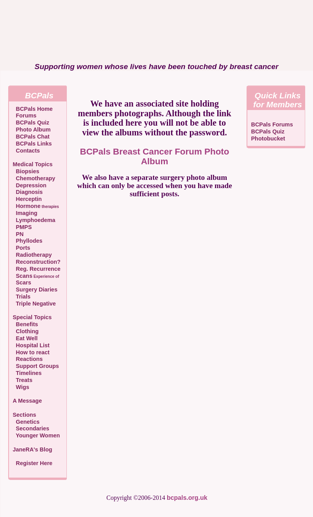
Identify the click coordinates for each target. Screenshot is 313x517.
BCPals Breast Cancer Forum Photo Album (154, 156)
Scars (22, 282)
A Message (27, 401)
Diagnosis (28, 192)
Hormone (36, 206)
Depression (30, 185)
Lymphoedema (34, 220)
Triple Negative (34, 303)
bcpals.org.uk (187, 497)
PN (18, 234)
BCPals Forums (272, 124)
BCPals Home (33, 109)
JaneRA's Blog (32, 449)
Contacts (26, 150)
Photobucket (268, 138)
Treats (22, 380)
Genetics (26, 422)
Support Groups (36, 366)
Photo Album (32, 129)
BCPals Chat (31, 136)
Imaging (25, 213)
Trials (22, 296)
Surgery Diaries (35, 289)
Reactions (28, 359)
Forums (25, 115)
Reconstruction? (37, 262)
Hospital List (31, 345)
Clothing (26, 331)
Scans (36, 276)
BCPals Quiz (31, 122)
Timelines (27, 373)
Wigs (21, 387)
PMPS (22, 227)
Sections (24, 415)
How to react (31, 352)
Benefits (25, 324)
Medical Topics (33, 164)
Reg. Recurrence (37, 269)
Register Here (34, 463)
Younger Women (36, 435)
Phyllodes (28, 241)
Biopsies (26, 171)
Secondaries (31, 428)
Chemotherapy (34, 178)
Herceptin (27, 199)
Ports (21, 248)
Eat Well (25, 338)
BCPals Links (32, 143)
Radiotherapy (32, 255)
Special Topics (32, 317)
